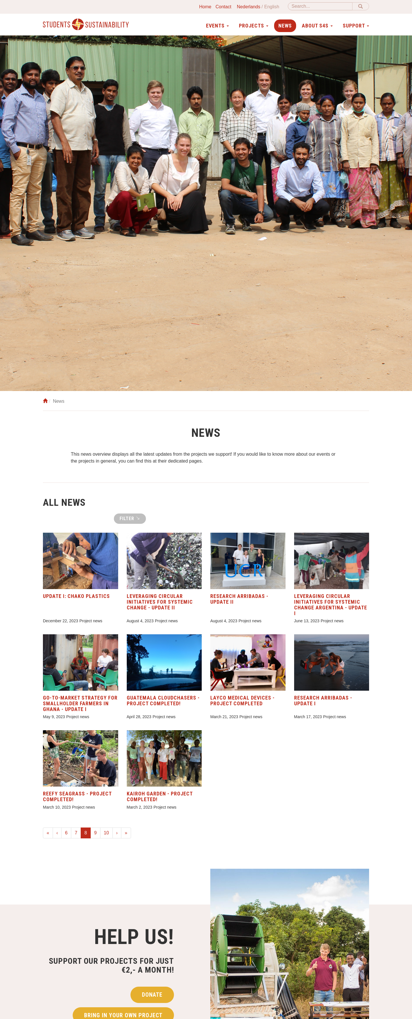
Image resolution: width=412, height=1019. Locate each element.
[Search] (320, 6)
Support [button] (356, 26)
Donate (152, 994)
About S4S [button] (317, 26)
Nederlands (248, 6)
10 (106, 832)
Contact (223, 6)
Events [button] (217, 26)
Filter (130, 518)
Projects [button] (253, 26)
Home (205, 6)
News (285, 26)
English (271, 6)
